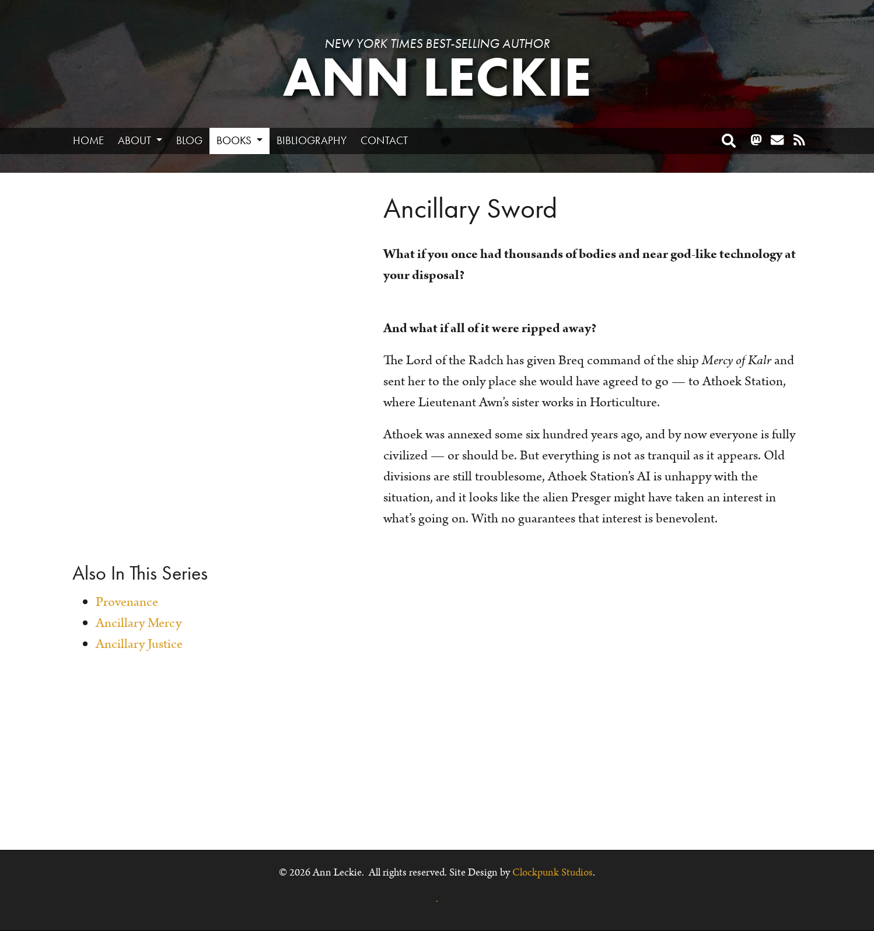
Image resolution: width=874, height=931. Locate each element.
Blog (189, 140)
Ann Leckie (437, 77)
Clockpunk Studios (552, 872)
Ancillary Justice (139, 644)
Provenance (127, 602)
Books (235, 140)
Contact (384, 140)
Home (88, 140)
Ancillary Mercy (138, 623)
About (135, 140)
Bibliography (312, 140)
